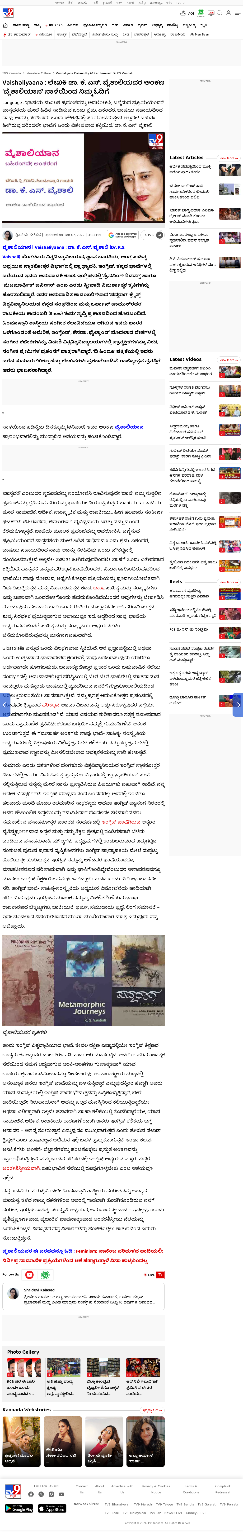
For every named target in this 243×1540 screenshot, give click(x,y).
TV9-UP (181, 2)
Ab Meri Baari (199, 35)
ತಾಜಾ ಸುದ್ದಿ (21, 25)
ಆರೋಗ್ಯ (159, 35)
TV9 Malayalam (134, 1513)
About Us (99, 1489)
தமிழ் (142, 2)
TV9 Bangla (185, 1505)
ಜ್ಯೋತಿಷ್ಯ (189, 25)
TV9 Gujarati (206, 1505)
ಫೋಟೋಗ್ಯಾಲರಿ (95, 25)
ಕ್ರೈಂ (204, 25)
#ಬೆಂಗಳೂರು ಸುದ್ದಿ (105, 35)
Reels (175, 582)
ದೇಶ (115, 25)
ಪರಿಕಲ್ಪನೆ (50, 705)
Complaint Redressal (222, 1489)
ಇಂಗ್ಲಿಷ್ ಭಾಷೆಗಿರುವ (121, 822)
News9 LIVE (173, 1513)
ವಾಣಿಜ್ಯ (172, 25)
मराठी (95, 2)
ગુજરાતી (107, 2)
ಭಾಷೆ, (98, 588)
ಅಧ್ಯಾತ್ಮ (157, 25)
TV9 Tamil (112, 1513)
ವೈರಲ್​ (142, 25)
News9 (59, 2)
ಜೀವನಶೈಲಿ (141, 35)
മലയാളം (156, 2)
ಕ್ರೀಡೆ (126, 35)
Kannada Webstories (26, 1410)
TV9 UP (155, 1513)
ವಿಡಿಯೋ (45, 35)
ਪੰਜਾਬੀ (131, 2)
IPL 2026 (55, 25)
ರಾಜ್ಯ (37, 25)
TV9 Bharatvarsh (118, 1505)
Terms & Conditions (191, 1489)
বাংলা (119, 2)
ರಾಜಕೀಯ (177, 35)
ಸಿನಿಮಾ (73, 25)
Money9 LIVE (196, 1513)
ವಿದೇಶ (128, 25)
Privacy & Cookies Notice (156, 1489)
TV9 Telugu (164, 1505)
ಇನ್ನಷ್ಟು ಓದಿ (152, 1410)
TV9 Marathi (143, 1505)
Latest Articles (186, 158)
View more (229, 158)
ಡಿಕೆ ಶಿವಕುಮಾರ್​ (19, 35)
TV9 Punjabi (229, 1505)
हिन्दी (71, 2)
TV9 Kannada (11, 73)
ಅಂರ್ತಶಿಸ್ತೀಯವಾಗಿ (21, 1169)
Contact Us (82, 1489)
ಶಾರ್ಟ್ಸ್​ (62, 35)
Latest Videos (185, 359)
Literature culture (38, 73)
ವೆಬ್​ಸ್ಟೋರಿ (79, 35)
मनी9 (169, 2)
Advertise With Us (122, 1489)
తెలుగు (83, 2)
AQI (191, 14)
